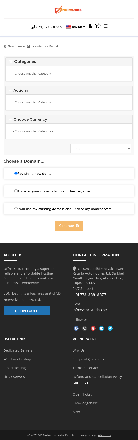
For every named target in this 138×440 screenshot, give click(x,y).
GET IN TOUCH (27, 310)
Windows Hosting (17, 359)
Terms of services (86, 368)
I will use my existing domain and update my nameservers (62, 209)
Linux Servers (14, 376)
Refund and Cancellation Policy (97, 376)
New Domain (14, 46)
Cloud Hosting (15, 368)
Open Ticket (82, 394)
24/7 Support (83, 288)
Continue (69, 225)
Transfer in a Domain (43, 46)
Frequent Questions (88, 359)
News (77, 412)
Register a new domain (34, 173)
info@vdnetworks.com (90, 310)
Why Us (79, 350)
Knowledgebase (85, 403)
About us (104, 435)
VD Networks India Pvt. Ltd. (32, 296)
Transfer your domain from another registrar (52, 191)
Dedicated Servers (18, 350)
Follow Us (80, 319)
